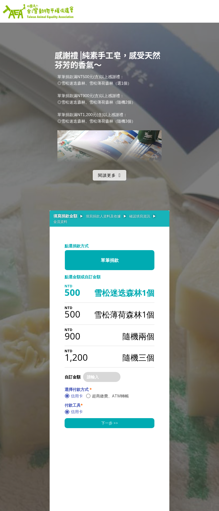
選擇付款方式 (78, 389)
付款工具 (74, 405)
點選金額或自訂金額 (83, 277)
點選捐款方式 (77, 246)
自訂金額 (73, 377)
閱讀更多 (107, 175)
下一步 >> (109, 422)
